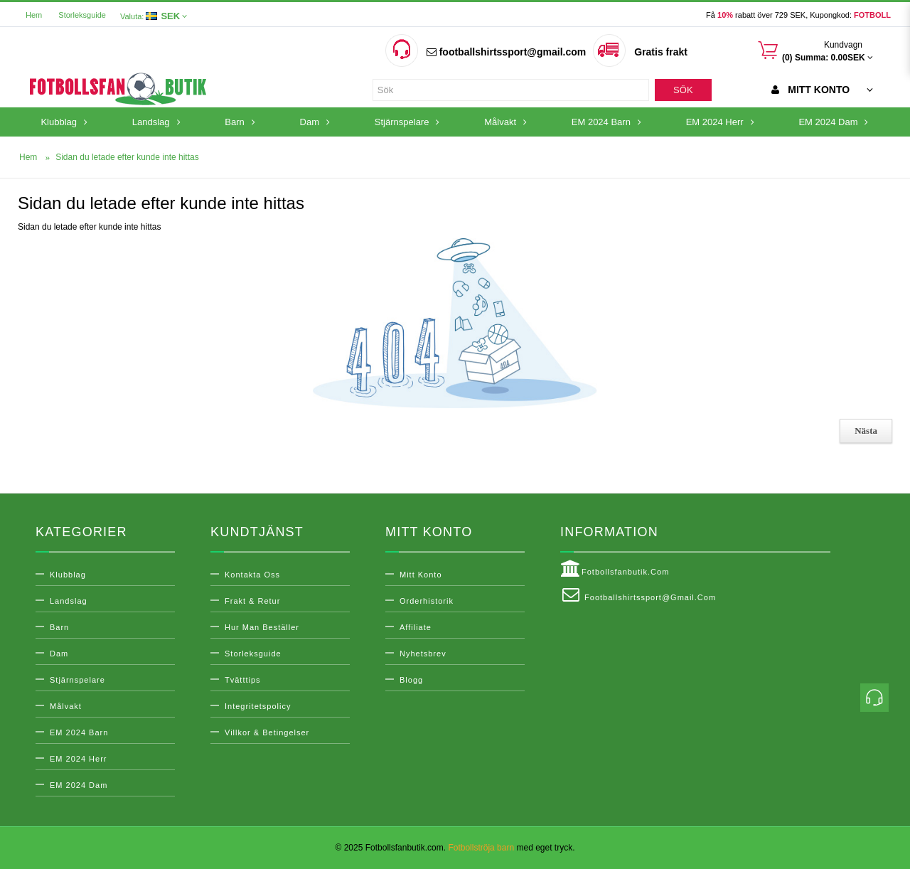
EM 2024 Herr (78, 759)
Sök (682, 90)
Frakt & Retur (252, 601)
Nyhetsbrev (423, 653)
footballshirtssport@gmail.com (506, 52)
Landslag (68, 601)
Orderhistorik (427, 601)
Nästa (866, 430)
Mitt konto (421, 574)
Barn (59, 627)
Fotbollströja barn (481, 848)
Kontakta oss (252, 574)
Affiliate (416, 627)
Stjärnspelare (77, 680)
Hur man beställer (262, 627)
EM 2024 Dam (78, 785)
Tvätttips (243, 680)
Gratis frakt (660, 52)
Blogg (411, 680)
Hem (34, 15)
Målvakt (66, 706)
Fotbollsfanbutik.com (614, 568)
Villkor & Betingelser (267, 732)
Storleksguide (82, 15)
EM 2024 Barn (79, 732)
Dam (59, 653)
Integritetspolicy (258, 706)
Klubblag (68, 574)
